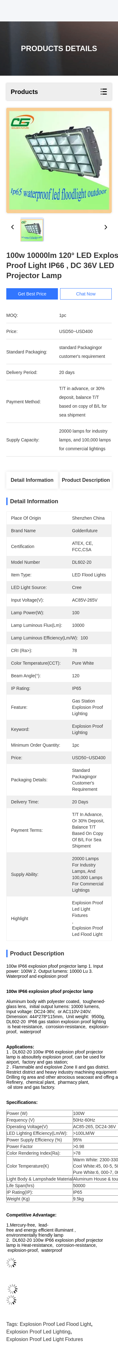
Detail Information (32, 480)
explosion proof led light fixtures (44, 1339)
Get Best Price (32, 293)
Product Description (86, 480)
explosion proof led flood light (55, 1324)
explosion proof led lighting (38, 1331)
